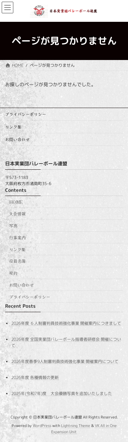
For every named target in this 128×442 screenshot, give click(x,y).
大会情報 (17, 213)
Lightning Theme (75, 425)
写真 (13, 225)
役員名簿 (17, 261)
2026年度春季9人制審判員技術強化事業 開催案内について (64, 361)
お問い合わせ (17, 139)
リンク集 (13, 126)
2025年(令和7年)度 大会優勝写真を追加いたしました (61, 393)
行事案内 (17, 237)
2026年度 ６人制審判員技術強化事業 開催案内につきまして (66, 323)
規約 (13, 273)
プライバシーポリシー (25, 114)
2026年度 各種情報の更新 (35, 377)
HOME (16, 201)
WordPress (42, 425)
